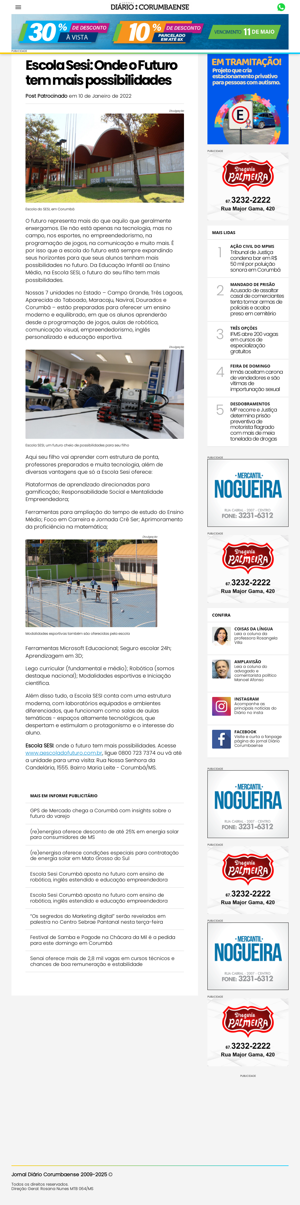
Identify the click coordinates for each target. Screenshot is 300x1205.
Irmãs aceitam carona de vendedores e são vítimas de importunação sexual (256, 380)
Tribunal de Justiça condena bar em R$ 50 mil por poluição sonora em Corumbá (255, 260)
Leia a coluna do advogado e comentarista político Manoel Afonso (255, 673)
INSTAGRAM (246, 699)
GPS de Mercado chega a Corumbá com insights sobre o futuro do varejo (100, 813)
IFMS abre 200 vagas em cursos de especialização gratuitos (254, 342)
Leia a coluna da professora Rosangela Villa (255, 638)
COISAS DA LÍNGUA (253, 629)
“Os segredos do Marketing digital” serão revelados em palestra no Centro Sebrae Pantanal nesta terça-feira (98, 919)
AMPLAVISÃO (247, 661)
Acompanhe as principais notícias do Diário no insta (255, 708)
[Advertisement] (248, 1114)
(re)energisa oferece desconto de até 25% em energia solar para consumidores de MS (104, 834)
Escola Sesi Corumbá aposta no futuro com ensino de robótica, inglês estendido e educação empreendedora (99, 876)
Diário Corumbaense (150, 7)
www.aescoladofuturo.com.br (63, 752)
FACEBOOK (245, 731)
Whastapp (281, 7)
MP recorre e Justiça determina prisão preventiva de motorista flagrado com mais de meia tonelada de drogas (253, 424)
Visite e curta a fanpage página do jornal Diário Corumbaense (258, 741)
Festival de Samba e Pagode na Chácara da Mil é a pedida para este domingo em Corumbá (102, 940)
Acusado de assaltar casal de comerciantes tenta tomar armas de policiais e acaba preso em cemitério (257, 302)
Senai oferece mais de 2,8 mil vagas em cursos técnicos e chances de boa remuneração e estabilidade (102, 961)
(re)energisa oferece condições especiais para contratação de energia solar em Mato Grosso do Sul (104, 855)
